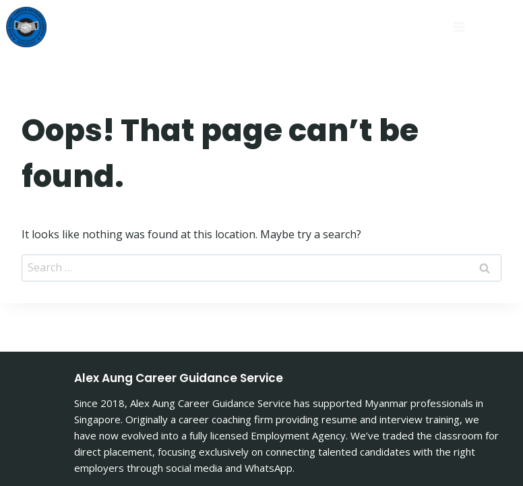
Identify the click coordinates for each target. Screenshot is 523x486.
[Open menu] (393, 26)
